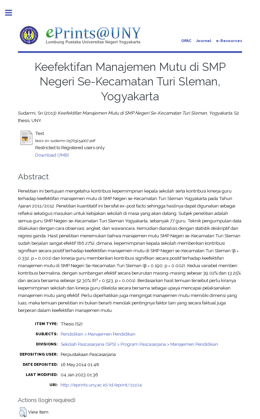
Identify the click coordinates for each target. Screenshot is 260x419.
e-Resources (229, 41)
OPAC (186, 41)
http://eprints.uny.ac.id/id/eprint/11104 (101, 384)
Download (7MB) (52, 155)
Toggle (12, 12)
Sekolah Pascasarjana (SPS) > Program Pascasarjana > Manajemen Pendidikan (139, 344)
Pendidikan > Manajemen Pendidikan (98, 334)
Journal (203, 41)
